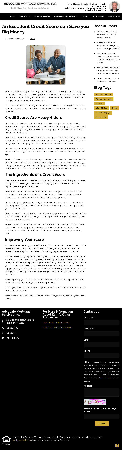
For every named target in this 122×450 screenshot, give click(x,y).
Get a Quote (98, 16)
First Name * (89, 318)
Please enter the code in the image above (100, 410)
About (84, 16)
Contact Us (114, 16)
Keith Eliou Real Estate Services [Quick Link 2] (57, 328)
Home (13, 16)
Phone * (87, 351)
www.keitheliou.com (95, 10)
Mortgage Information (65, 16)
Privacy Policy (105, 378)
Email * (87, 340)
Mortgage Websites (22, 440)
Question (88, 386)
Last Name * (89, 329)
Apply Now (24, 16)
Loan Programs (42, 16)
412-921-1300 (99, 6)
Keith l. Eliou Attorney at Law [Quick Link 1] (56, 323)
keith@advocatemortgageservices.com (85, 8)
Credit (32, 39)
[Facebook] (117, 446)
